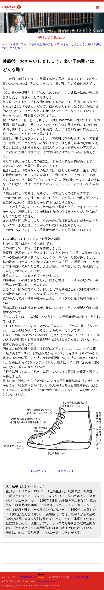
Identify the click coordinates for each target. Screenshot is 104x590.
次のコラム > (66, 471)
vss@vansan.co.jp (46, 581)
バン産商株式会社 (79, 577)
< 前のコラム (38, 471)
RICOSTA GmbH (32, 577)
